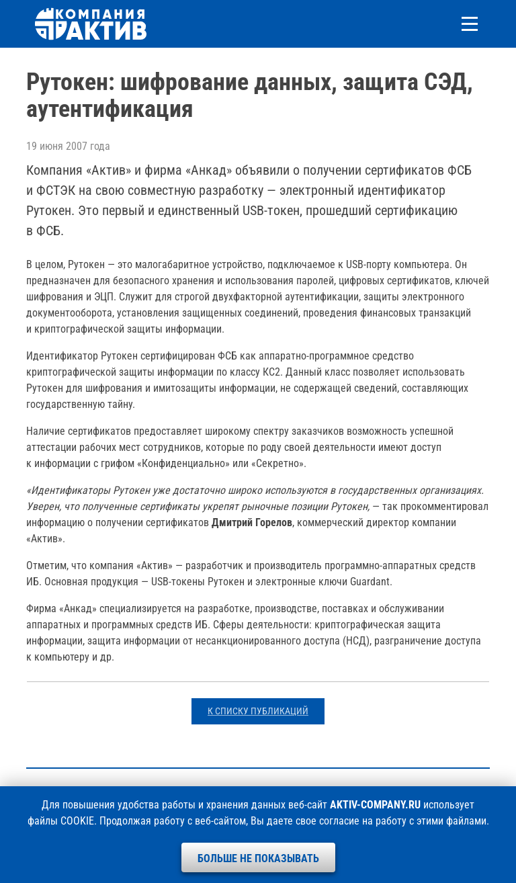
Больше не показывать (258, 858)
